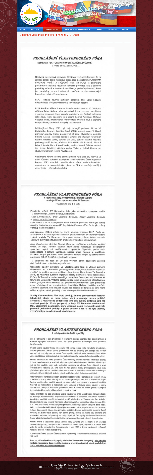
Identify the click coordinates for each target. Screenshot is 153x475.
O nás (22, 29)
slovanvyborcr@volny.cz (50, 467)
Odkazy (99, 29)
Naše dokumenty (52, 29)
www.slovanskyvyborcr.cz (71, 467)
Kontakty (125, 29)
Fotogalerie (112, 29)
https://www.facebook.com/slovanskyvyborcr (98, 467)
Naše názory (35, 29)
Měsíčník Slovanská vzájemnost (77, 29)
